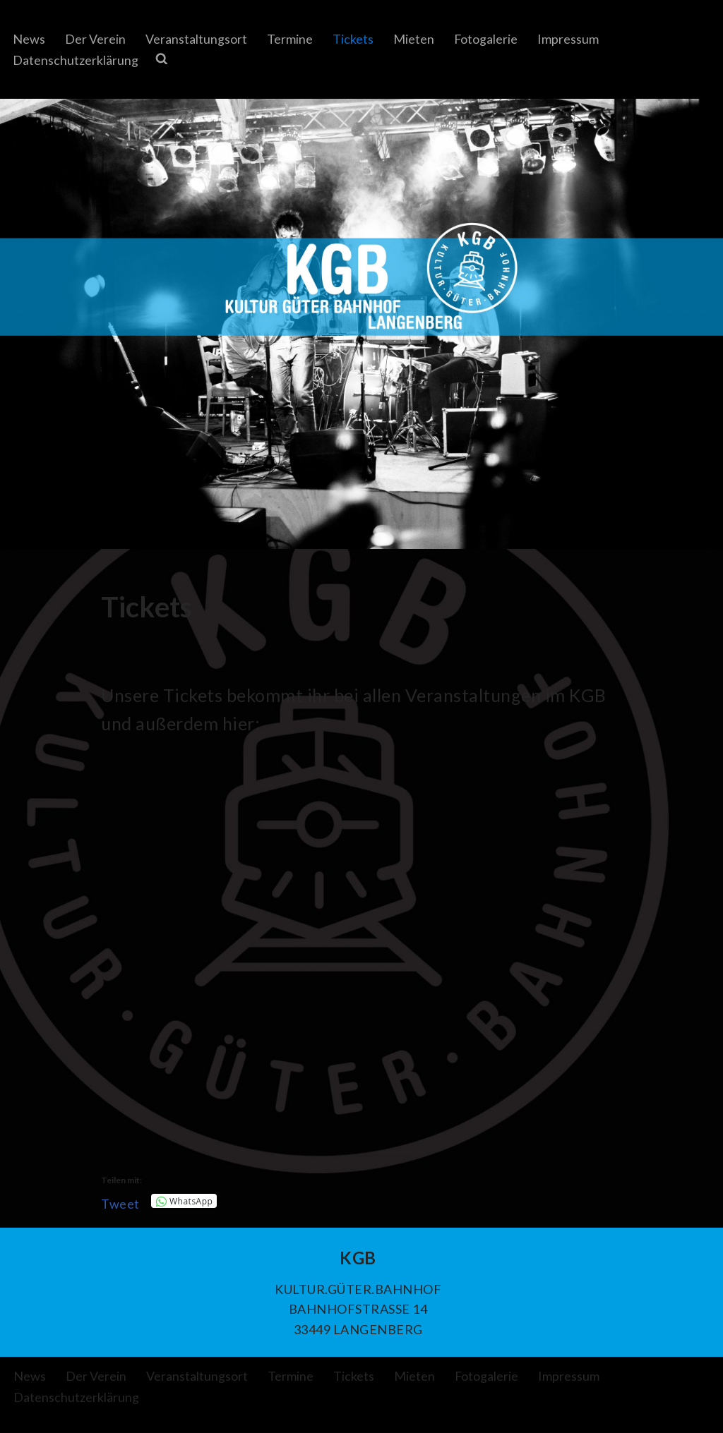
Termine (290, 39)
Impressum (568, 39)
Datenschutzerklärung (75, 60)
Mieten (413, 39)
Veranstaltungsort (196, 39)
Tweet (120, 1202)
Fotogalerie (486, 39)
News (29, 39)
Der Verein (95, 39)
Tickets (353, 39)
